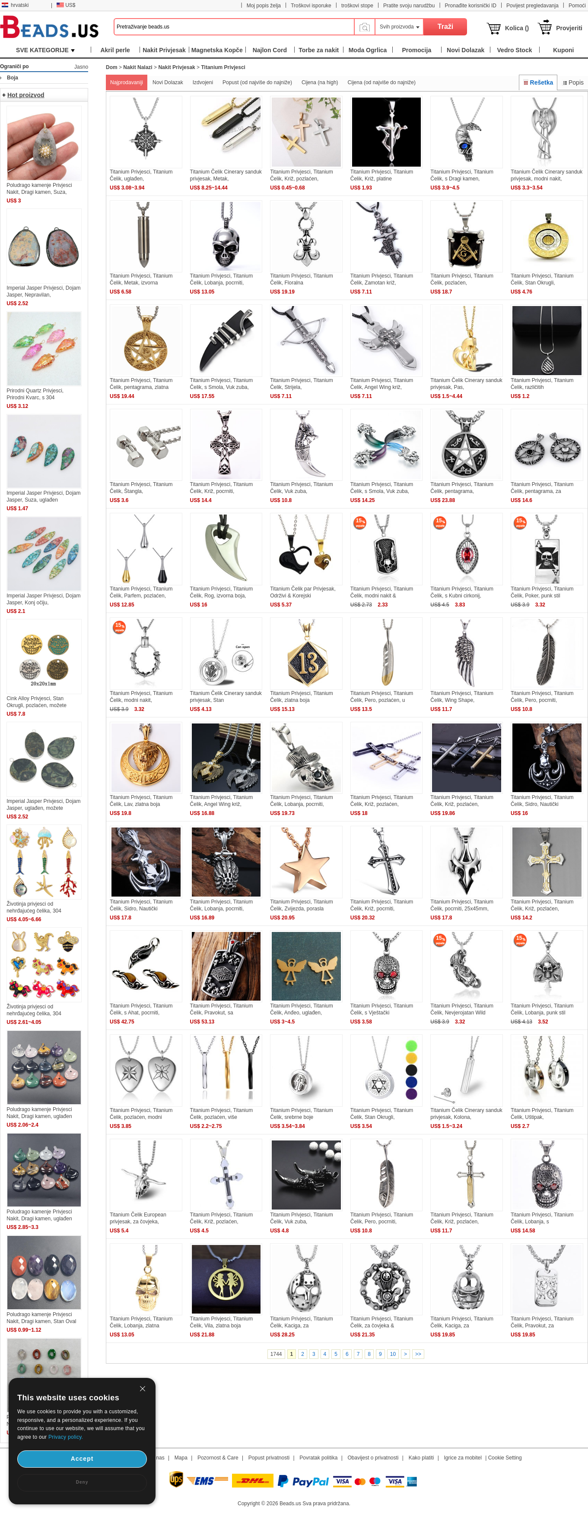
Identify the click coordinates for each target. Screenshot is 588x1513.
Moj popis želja (264, 6)
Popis (573, 82)
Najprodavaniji (126, 82)
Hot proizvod (25, 95)
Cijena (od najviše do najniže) (382, 82)
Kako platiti (421, 1458)
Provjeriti (569, 28)
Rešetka (538, 82)
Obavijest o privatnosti (372, 1458)
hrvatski (15, 5)
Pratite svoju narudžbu (409, 6)
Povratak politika (318, 1458)
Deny (82, 1482)
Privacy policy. (65, 1437)
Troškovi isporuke (311, 6)
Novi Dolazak (168, 82)
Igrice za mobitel (462, 1458)
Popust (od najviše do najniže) (257, 82)
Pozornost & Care (217, 1458)
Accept (82, 1458)
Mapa (181, 1458)
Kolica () (517, 28)
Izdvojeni (203, 82)
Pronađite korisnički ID (470, 6)
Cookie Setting (505, 1458)
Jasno (81, 67)
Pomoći (577, 6)
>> (418, 1354)
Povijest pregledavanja (532, 6)
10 (393, 1354)
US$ (66, 5)
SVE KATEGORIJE (45, 50)
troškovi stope (357, 6)
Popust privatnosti (268, 1458)
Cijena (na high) (320, 82)
